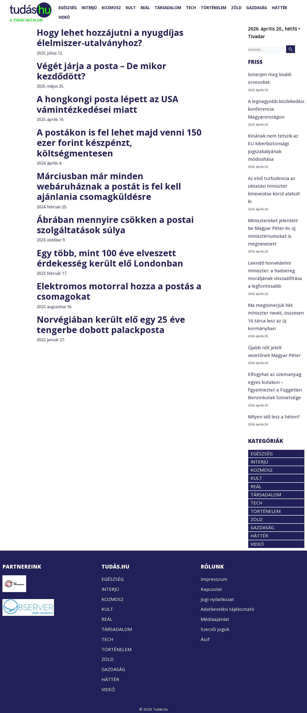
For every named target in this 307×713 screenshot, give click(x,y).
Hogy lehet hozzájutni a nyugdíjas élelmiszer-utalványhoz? (110, 38)
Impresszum (214, 579)
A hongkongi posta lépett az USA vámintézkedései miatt (107, 104)
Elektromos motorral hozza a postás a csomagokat (119, 291)
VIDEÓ (64, 17)
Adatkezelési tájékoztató (227, 609)
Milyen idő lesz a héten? (274, 417)
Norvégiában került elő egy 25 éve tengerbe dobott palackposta (111, 325)
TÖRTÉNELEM (213, 7)
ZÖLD (236, 7)
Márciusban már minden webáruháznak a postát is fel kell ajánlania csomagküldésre (109, 186)
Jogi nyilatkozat (217, 599)
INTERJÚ (89, 7)
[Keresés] (290, 49)
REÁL (145, 7)
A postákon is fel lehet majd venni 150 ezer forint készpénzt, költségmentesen (119, 142)
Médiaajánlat (215, 619)
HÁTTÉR (279, 7)
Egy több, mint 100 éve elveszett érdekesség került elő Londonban (110, 258)
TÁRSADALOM (168, 7)
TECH (191, 7)
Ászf (205, 639)
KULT (131, 7)
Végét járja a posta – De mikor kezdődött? (101, 71)
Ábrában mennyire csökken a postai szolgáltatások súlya (115, 225)
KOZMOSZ (111, 7)
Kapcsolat (211, 589)
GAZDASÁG (256, 7)
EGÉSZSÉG (68, 7)
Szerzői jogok (215, 629)
